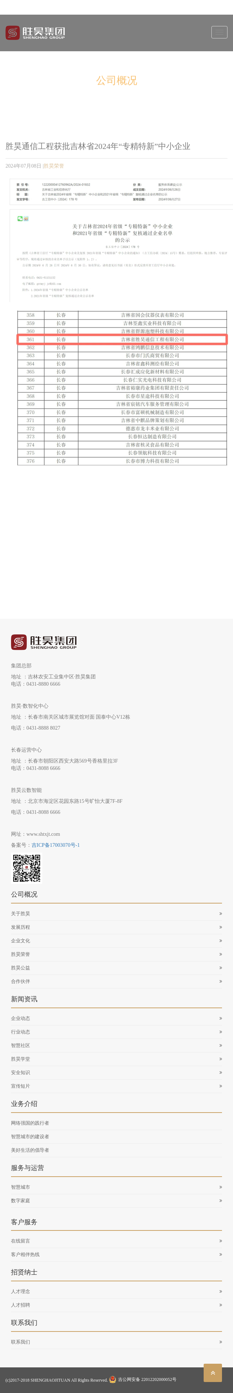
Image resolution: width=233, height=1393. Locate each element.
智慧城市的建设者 (30, 1136)
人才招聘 (116, 1305)
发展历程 (116, 927)
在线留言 (116, 1241)
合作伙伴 (116, 981)
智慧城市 (116, 1187)
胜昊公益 (116, 968)
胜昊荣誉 (54, 167)
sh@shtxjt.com (71, 7)
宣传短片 (116, 1086)
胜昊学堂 (116, 1059)
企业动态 (116, 1018)
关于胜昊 (116, 913)
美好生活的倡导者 (30, 1150)
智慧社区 (116, 1045)
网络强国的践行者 (30, 1123)
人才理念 (116, 1291)
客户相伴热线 (116, 1254)
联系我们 (116, 1342)
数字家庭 (116, 1200)
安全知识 (116, 1072)
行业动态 (116, 1032)
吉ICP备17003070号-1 (56, 845)
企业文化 (116, 940)
